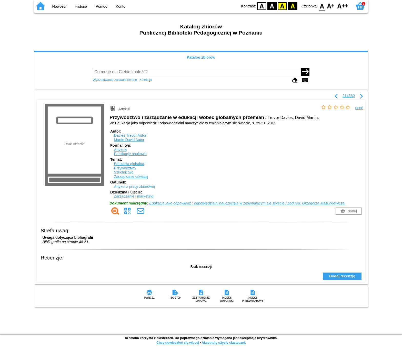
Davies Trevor (130, 135)
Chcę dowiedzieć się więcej (177, 342)
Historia (81, 6)
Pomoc (101, 6)
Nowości (59, 6)
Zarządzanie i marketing (133, 196)
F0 (321, 6)
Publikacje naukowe (130, 154)
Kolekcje (145, 80)
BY (292, 6)
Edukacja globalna (129, 164)
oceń (359, 108)
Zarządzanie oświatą (131, 177)
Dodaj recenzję (342, 276)
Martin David (129, 140)
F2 (342, 6)
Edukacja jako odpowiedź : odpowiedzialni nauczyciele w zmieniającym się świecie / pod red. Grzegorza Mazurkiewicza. (247, 203)
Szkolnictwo (123, 172)
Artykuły (120, 150)
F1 (330, 6)
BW (272, 6)
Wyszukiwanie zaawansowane (115, 80)
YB (282, 6)
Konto (120, 6)
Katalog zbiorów (201, 57)
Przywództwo (125, 168)
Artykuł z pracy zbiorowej (134, 187)
